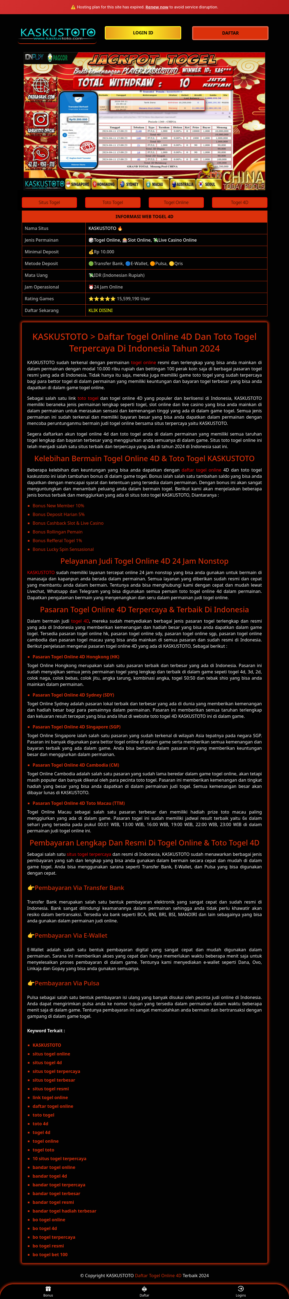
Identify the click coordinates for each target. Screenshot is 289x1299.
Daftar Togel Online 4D (158, 1276)
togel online (143, 362)
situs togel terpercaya (89, 854)
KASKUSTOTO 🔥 (105, 228)
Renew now (156, 7)
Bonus (48, 1292)
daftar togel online (201, 470)
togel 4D (80, 621)
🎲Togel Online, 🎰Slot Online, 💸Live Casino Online (142, 240)
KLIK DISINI (100, 310)
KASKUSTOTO (41, 572)
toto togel (88, 398)
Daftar (145, 1292)
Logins (241, 1292)
